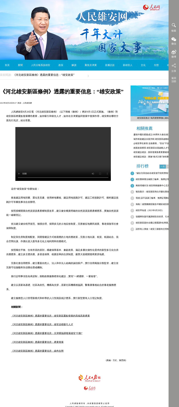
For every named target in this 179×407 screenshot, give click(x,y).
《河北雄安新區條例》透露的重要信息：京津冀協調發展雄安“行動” (46, 333)
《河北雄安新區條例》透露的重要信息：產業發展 (37, 342)
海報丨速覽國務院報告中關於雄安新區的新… (157, 204)
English (96, 76)
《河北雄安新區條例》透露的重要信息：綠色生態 (37, 351)
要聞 (20, 65)
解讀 (74, 65)
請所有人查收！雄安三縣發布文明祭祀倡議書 (157, 229)
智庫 (81, 76)
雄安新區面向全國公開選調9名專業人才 (154, 223)
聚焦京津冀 (91, 65)
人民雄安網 (27, 103)
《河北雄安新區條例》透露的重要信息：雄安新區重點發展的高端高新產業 (50, 315)
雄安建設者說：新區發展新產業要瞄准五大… (154, 152)
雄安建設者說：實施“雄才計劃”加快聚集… (153, 157)
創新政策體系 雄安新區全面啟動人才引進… (154, 148)
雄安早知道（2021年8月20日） (150, 210)
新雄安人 (127, 65)
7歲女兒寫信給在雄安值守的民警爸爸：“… (155, 173)
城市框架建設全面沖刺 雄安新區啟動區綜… (154, 139)
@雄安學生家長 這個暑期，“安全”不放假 (152, 143)
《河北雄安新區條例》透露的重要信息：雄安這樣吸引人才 (42, 324)
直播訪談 (110, 65)
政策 (60, 65)
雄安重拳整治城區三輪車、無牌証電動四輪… (157, 179)
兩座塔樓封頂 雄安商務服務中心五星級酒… (156, 185)
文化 (143, 65)
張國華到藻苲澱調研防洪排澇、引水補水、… (157, 217)
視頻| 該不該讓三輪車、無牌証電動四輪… (155, 198)
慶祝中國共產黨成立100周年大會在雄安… (153, 134)
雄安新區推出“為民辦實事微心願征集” (154, 118)
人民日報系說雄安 (40, 65)
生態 (156, 65)
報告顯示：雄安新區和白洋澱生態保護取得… (157, 192)
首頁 (7, 65)
